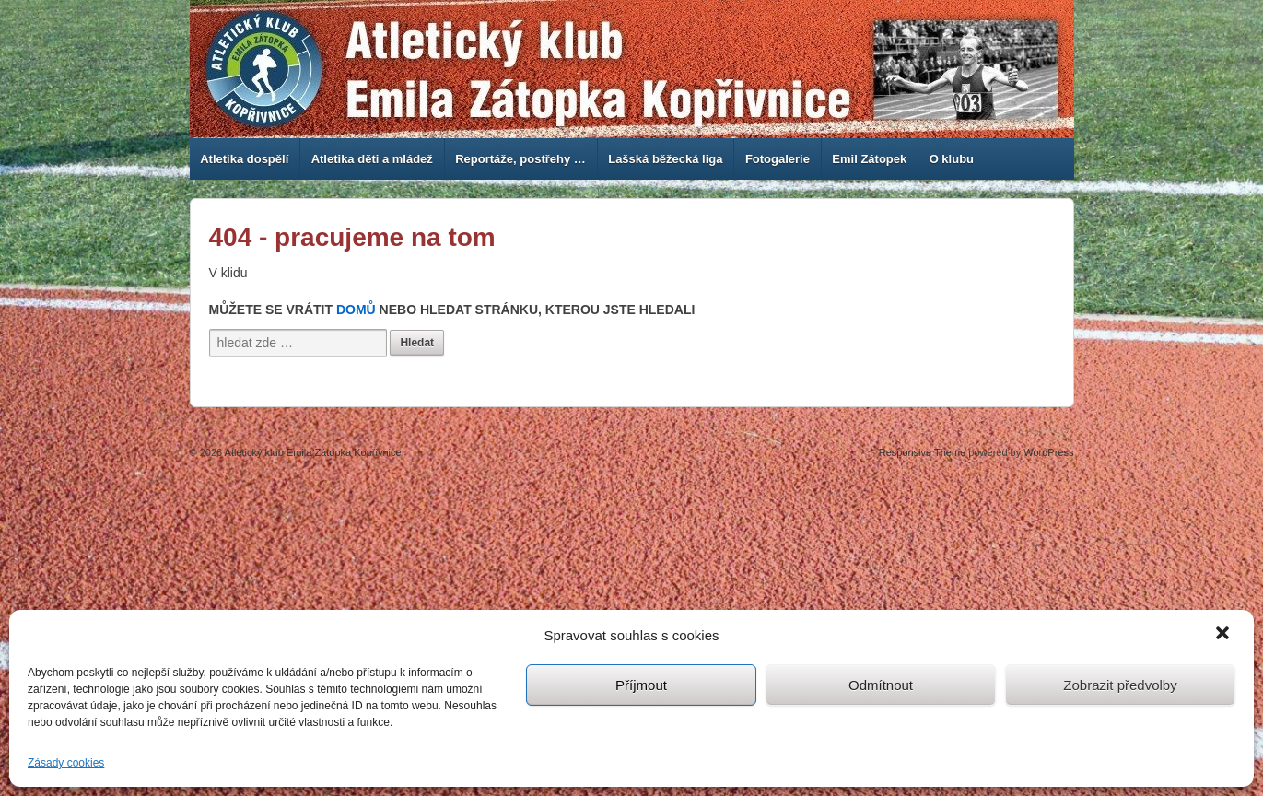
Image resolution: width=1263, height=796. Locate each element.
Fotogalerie (777, 159)
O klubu (952, 159)
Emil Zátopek (869, 159)
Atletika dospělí (244, 159)
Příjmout (641, 685)
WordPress (1048, 452)
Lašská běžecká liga (665, 159)
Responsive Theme (922, 452)
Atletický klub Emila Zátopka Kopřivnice (311, 452)
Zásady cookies (66, 762)
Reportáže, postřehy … (520, 159)
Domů (356, 309)
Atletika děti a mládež (372, 159)
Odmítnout (880, 685)
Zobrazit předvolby (1119, 685)
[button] (1224, 635)
